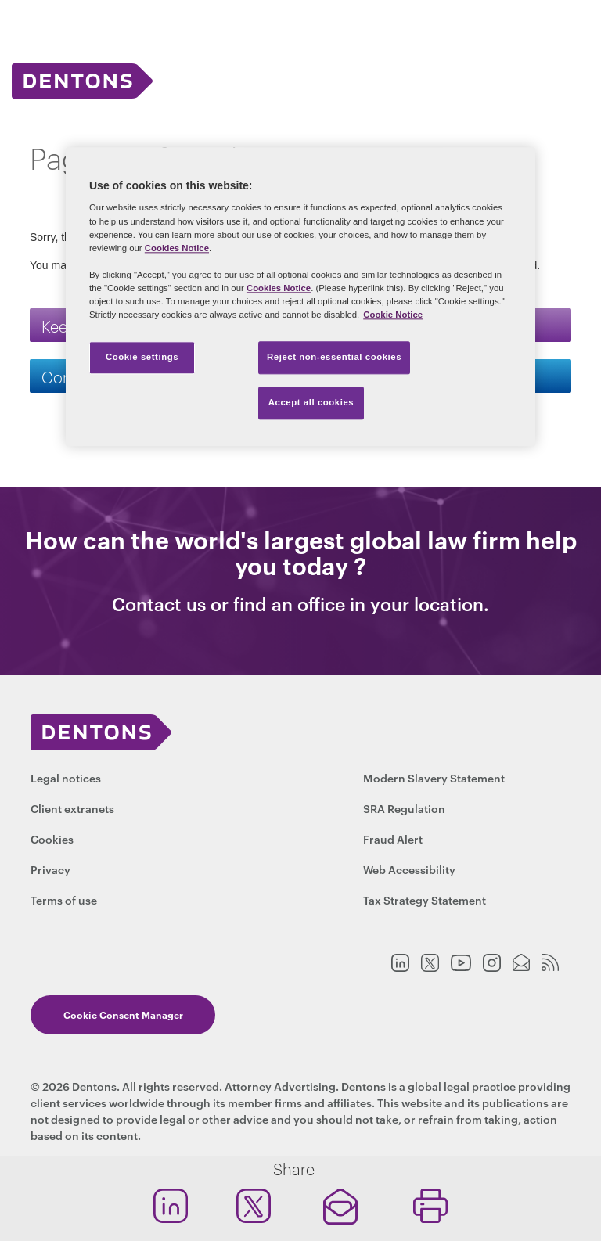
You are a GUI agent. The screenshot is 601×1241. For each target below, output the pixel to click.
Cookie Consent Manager (122, 1014)
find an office (289, 604)
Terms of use (64, 899)
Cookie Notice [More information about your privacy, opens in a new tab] (393, 314)
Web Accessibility (409, 869)
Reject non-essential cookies (334, 357)
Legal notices (66, 777)
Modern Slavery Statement (434, 777)
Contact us (159, 604)
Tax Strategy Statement (424, 899)
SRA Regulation (404, 807)
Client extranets (72, 807)
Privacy (50, 869)
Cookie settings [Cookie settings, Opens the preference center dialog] (142, 357)
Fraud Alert (393, 838)
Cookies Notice (177, 248)
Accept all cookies (311, 402)
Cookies (52, 838)
